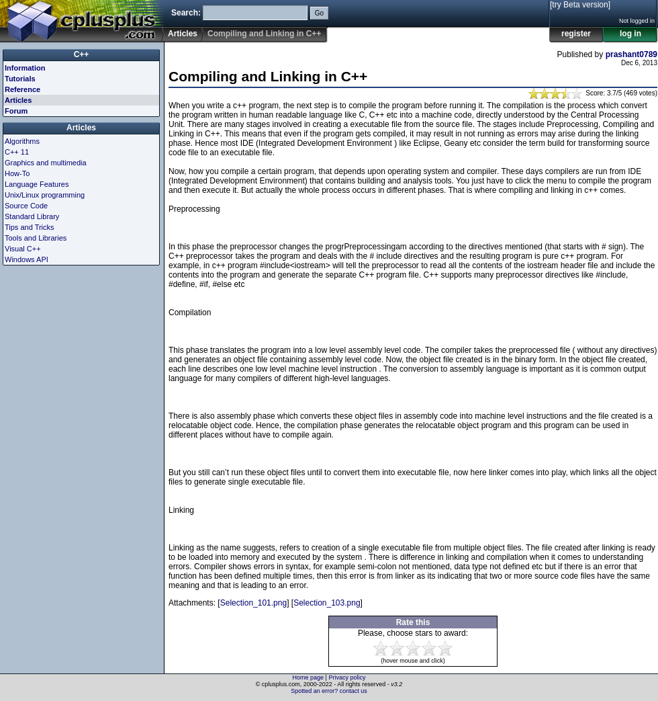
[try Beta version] (580, 4)
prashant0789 (631, 54)
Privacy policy (346, 677)
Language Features (36, 184)
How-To (17, 173)
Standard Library (32, 216)
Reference (22, 89)
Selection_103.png (326, 603)
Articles (182, 33)
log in (630, 33)
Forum (16, 111)
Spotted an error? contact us (329, 691)
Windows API (26, 259)
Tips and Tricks (29, 227)
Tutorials (20, 79)
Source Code (26, 206)
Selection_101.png (253, 603)
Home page (308, 677)
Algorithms (22, 141)
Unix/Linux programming (45, 195)
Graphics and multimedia (46, 163)
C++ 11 (17, 152)
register (576, 33)
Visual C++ (23, 249)
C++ (81, 54)
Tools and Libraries (35, 238)
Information (25, 68)
